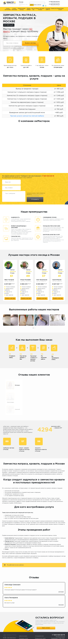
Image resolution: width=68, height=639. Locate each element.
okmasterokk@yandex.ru (59, 633)
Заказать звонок (36, 4)
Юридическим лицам (40, 631)
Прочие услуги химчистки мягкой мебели (27, 116)
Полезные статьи (23, 631)
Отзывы (21, 633)
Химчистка (53, 8)
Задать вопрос (46, 621)
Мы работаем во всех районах (14, 558)
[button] (33, 331)
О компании (22, 636)
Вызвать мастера (10, 298)
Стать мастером (39, 636)
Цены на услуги (23, 629)
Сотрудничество (39, 629)
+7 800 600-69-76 (54, 1)
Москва (21, 2)
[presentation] (3, 322)
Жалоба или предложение (42, 633)
